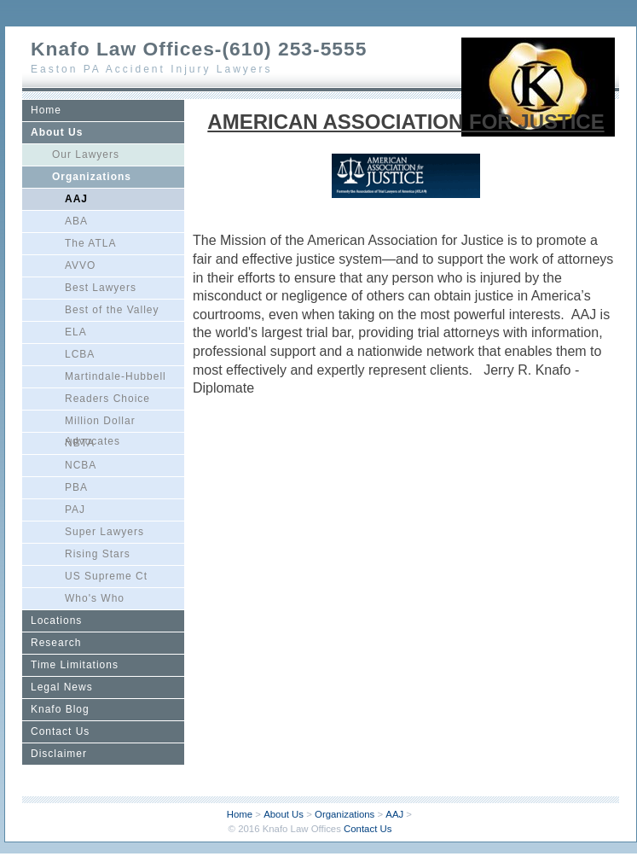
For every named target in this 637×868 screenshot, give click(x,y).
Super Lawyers (104, 532)
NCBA (80, 465)
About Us (57, 132)
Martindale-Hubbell (115, 376)
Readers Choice (107, 399)
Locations (56, 620)
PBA (76, 487)
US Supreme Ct (106, 576)
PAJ (75, 510)
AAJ (76, 199)
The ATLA (90, 243)
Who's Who (95, 598)
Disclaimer (59, 754)
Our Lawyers (85, 154)
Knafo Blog (60, 709)
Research (56, 643)
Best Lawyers (100, 288)
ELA (76, 332)
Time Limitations (75, 665)
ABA (76, 221)
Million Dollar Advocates (100, 423)
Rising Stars (97, 554)
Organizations (91, 177)
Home (46, 110)
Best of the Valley (112, 310)
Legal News (62, 687)
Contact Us (60, 731)
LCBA (80, 354)
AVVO (80, 265)
